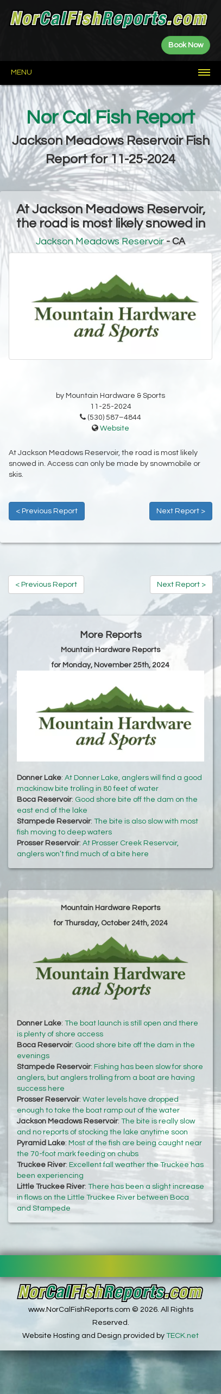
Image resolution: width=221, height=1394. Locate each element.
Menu (21, 72)
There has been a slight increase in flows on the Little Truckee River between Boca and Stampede (110, 1197)
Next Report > (180, 511)
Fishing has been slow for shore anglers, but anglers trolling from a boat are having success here (110, 1077)
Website (114, 428)
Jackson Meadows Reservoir (100, 241)
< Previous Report (47, 511)
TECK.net (182, 1336)
